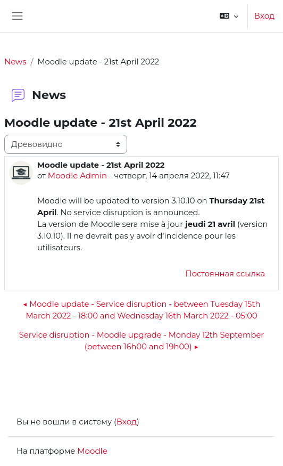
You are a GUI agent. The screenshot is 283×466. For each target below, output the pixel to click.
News (15, 61)
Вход (264, 16)
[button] (229, 16)
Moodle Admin (77, 175)
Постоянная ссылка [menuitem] (225, 274)
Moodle (92, 451)
